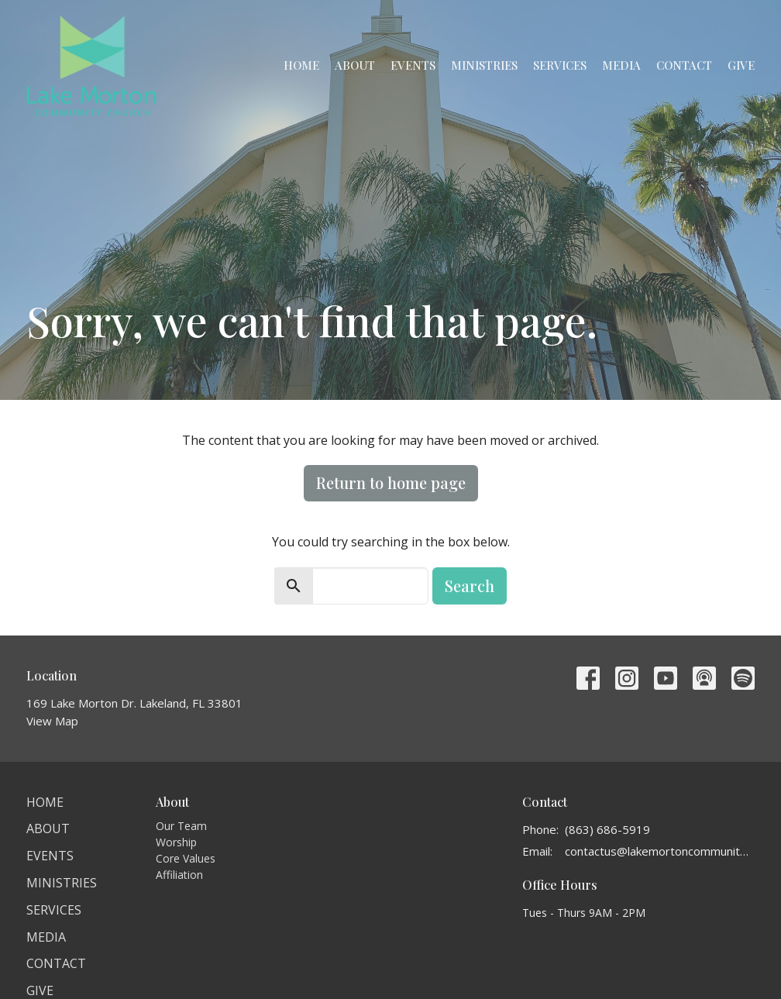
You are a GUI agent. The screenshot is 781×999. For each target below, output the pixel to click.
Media (621, 65)
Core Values (185, 858)
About (355, 65)
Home (301, 65)
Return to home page (391, 482)
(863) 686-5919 (607, 829)
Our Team (181, 825)
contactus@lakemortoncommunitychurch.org (660, 851)
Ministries (484, 65)
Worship (176, 842)
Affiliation (179, 874)
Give (741, 65)
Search (469, 585)
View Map (52, 721)
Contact (684, 65)
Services (560, 65)
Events (412, 65)
